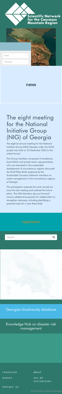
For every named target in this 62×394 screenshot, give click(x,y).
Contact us (10, 387)
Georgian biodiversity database (31, 309)
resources (9, 372)
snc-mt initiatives (42, 380)
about (38, 372)
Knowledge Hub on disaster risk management (31, 326)
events (7, 378)
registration (31, 222)
